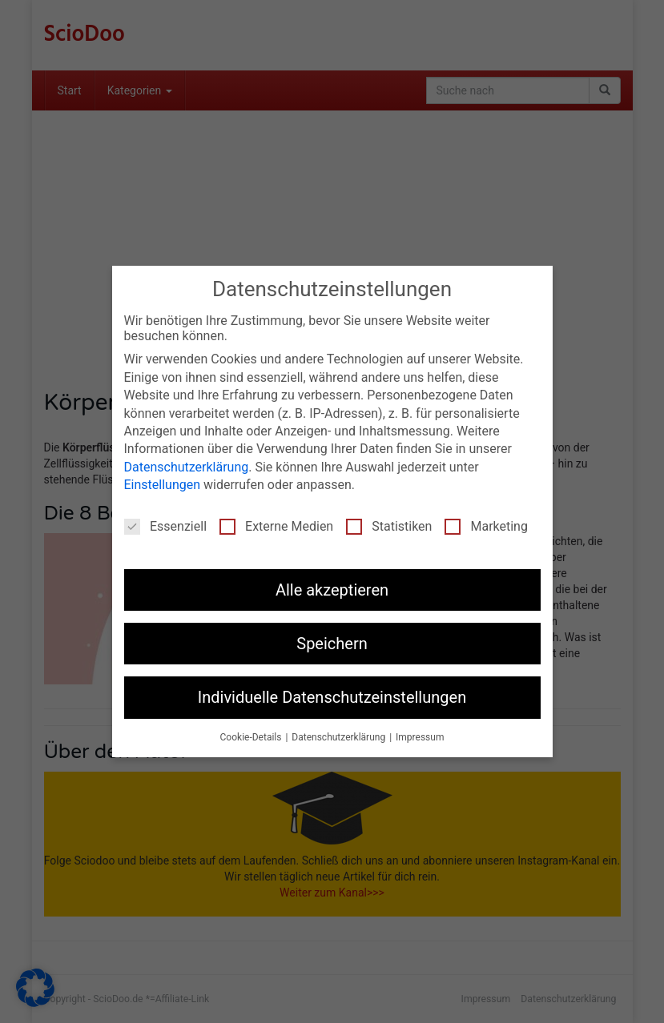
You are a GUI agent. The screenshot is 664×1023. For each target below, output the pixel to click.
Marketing (486, 526)
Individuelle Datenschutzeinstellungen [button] (332, 697)
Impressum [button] (420, 737)
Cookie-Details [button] (252, 737)
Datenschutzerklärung (186, 467)
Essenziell (165, 526)
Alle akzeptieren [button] (332, 590)
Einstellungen (162, 484)
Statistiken (389, 526)
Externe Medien (276, 526)
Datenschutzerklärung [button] (340, 737)
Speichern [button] (332, 643)
